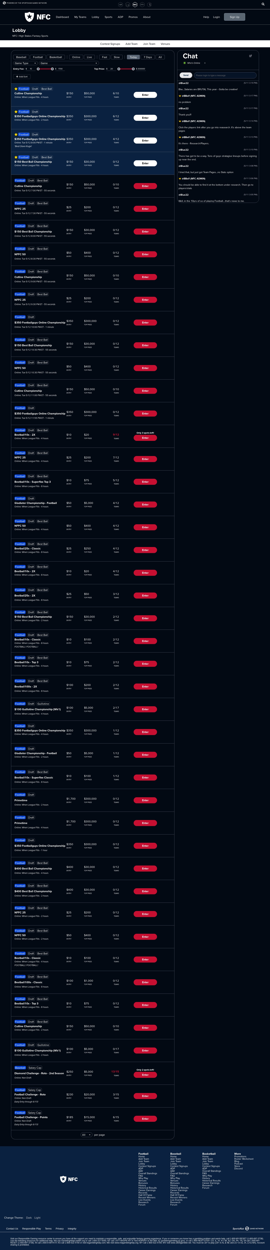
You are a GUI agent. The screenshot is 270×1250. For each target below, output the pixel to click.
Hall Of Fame (145, 1195)
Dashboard (62, 17)
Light (37, 1217)
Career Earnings (147, 1190)
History (142, 1185)
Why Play (143, 1178)
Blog (236, 1161)
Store (237, 1166)
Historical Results (147, 1188)
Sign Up (234, 17)
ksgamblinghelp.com (96, 1243)
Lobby (95, 17)
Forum (141, 1204)
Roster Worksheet (243, 1159)
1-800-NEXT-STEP (201, 1240)
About (146, 17)
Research (143, 1202)
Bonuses (143, 1183)
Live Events (144, 1200)
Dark (29, 1217)
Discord (238, 1168)
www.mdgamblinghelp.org (126, 1243)
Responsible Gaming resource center (35, 1238)
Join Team (149, 44)
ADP (120, 17)
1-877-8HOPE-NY (123, 1240)
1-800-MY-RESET (238, 1238)
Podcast (238, 1163)
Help (206, 17)
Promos (133, 17)
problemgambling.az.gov (173, 1240)
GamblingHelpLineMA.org (73, 1240)
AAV (140, 1171)
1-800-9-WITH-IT (49, 1243)
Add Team (132, 44)
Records (142, 1192)
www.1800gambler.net (181, 1243)
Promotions (240, 1156)
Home (141, 1156)
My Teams (80, 17)
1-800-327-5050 (99, 1240)
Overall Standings (147, 1173)
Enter (145, 95)
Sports (108, 17)
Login (216, 17)
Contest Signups (110, 44)
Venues (165, 44)
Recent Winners (146, 1197)
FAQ (140, 1175)
